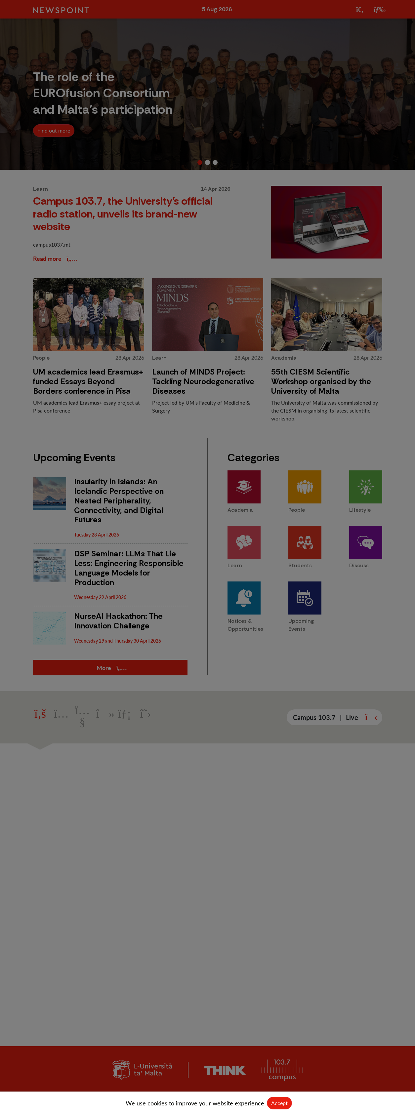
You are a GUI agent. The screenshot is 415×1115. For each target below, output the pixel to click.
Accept (279, 1102)
